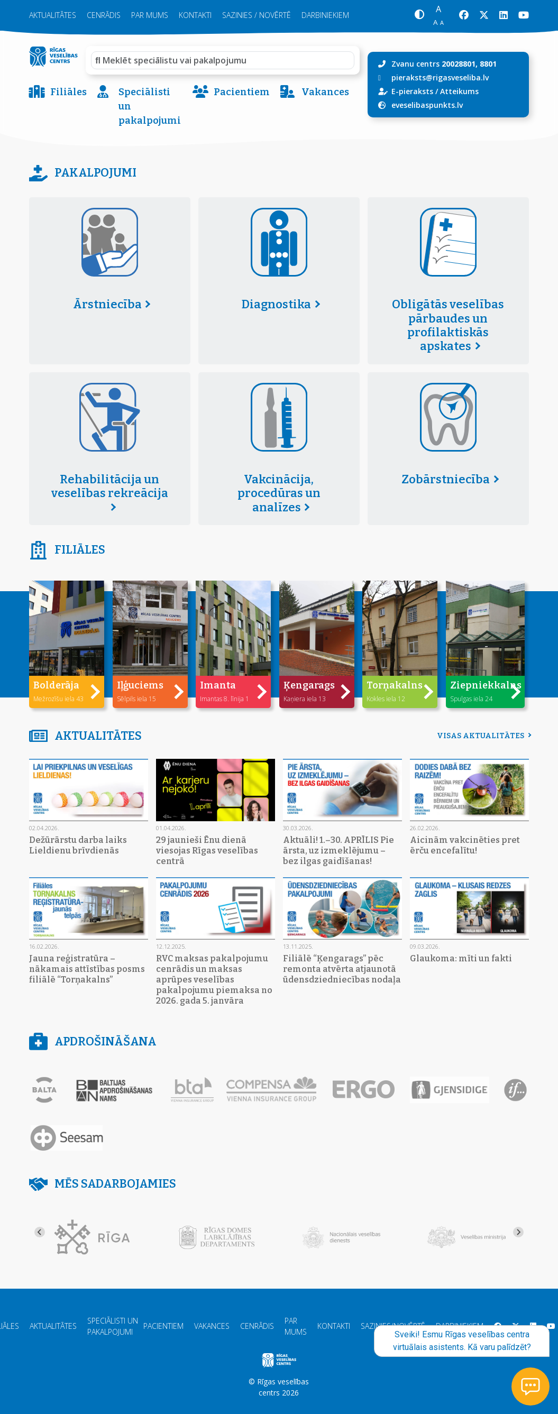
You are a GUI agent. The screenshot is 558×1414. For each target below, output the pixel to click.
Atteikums (459, 91)
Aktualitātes (52, 15)
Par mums (149, 15)
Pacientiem (231, 92)
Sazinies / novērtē (256, 15)
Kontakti (195, 15)
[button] (419, 15)
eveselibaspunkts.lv (427, 105)
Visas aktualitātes (483, 735)
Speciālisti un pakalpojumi (139, 106)
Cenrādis (104, 15)
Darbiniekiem (325, 15)
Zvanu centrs (444, 64)
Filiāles (58, 92)
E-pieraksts (412, 91)
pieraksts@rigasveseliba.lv (440, 77)
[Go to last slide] (39, 1232)
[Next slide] (518, 1232)
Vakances (314, 92)
